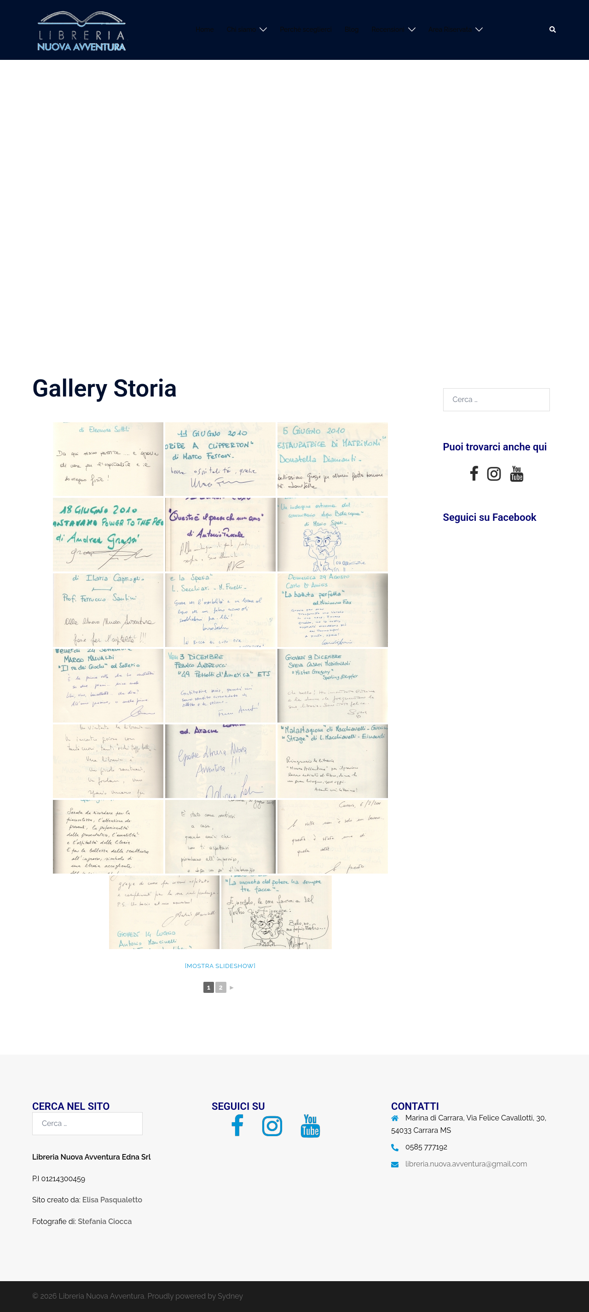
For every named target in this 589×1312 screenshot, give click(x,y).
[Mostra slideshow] (220, 965)
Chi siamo (241, 29)
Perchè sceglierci (306, 29)
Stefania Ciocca (105, 1221)
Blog (352, 29)
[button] (553, 30)
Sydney (230, 1296)
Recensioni (388, 29)
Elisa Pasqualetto (112, 1199)
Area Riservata (450, 29)
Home (205, 29)
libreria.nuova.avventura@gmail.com (466, 1164)
